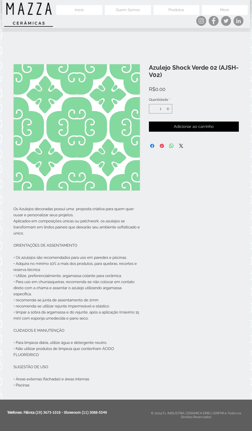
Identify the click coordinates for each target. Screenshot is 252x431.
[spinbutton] (160, 108)
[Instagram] (201, 21)
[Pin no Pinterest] (162, 146)
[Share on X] (181, 146)
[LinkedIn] (238, 21)
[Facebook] (214, 21)
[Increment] (168, 108)
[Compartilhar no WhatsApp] (171, 146)
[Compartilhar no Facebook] (152, 146)
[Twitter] (226, 21)
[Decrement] (153, 108)
